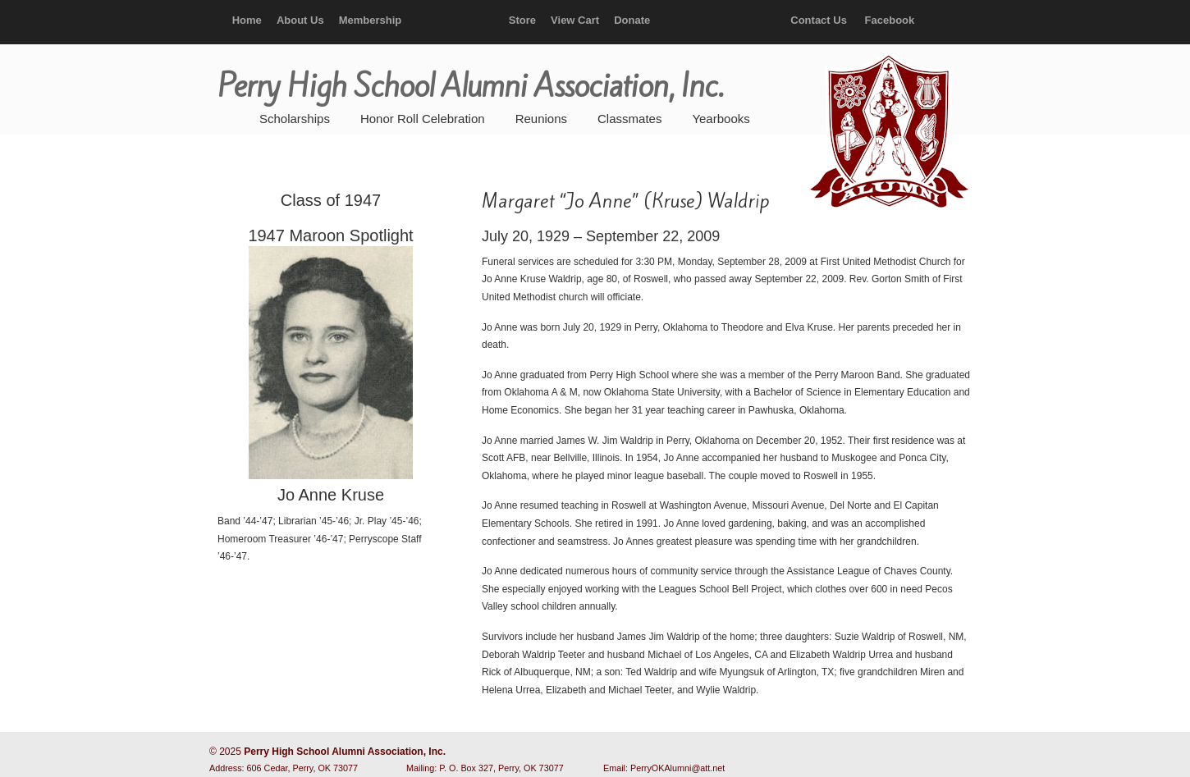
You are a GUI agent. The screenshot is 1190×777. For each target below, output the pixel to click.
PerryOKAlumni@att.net (677, 768)
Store (522, 20)
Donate (632, 20)
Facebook (890, 20)
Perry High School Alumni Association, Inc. (887, 131)
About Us (300, 20)
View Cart (575, 20)
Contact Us (818, 20)
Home (247, 20)
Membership (370, 20)
